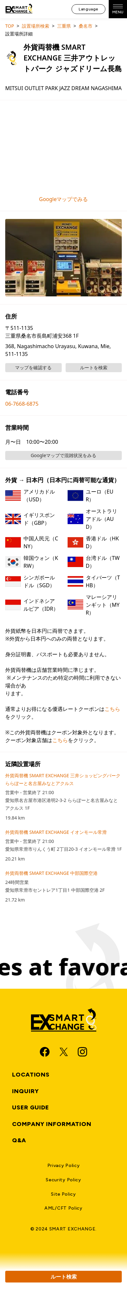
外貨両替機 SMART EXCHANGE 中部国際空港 (51, 873)
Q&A (19, 1140)
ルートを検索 (93, 367)
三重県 (64, 26)
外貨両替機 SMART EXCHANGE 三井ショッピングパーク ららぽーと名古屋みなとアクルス (62, 779)
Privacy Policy (63, 1165)
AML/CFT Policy (63, 1208)
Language (88, 9)
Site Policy (63, 1194)
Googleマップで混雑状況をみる (63, 455)
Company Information (51, 1124)
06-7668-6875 (22, 403)
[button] (63, 257)
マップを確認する (33, 367)
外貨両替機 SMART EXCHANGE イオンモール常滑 (56, 832)
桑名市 (85, 26)
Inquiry (25, 1091)
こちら (112, 708)
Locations (31, 1074)
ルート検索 (64, 1276)
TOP (9, 26)
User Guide (30, 1107)
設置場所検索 (35, 26)
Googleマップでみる (63, 199)
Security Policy (63, 1180)
